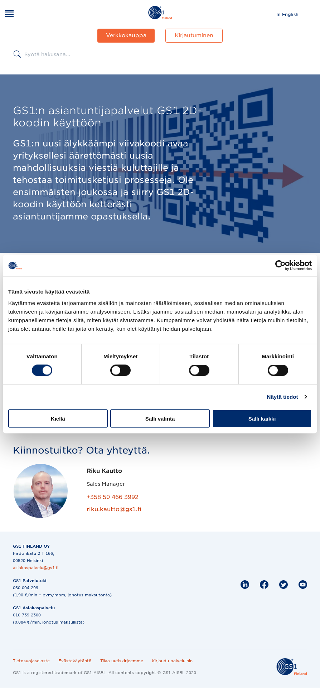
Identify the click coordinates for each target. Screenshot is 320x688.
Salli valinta (160, 418)
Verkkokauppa (126, 35)
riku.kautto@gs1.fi (114, 509)
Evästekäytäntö (75, 660)
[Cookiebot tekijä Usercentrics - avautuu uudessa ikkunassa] (280, 265)
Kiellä (58, 418)
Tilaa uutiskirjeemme (121, 660)
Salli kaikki (262, 418)
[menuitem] (287, 14)
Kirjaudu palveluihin (172, 660)
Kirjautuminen (194, 35)
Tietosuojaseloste (31, 660)
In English (287, 14)
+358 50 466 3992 (113, 497)
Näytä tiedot (282, 397)
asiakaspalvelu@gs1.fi (35, 567)
